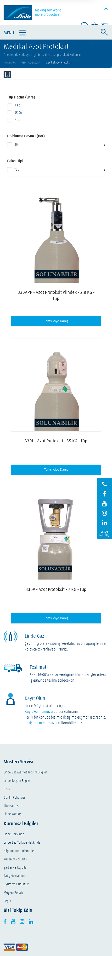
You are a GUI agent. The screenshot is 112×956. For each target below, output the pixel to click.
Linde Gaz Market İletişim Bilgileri (26, 772)
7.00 (56, 120)
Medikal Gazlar (30, 62)
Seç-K (7, 901)
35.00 (56, 112)
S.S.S (7, 789)
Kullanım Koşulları (15, 859)
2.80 (56, 106)
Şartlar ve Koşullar (16, 867)
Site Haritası (11, 806)
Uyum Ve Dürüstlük (16, 884)
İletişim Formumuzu (41, 722)
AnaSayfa (10, 62)
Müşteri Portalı (13, 893)
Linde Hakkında (14, 834)
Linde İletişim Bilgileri (18, 781)
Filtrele (7, 74)
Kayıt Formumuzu (39, 711)
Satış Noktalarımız (16, 876)
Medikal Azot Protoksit (58, 62)
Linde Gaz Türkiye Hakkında (22, 843)
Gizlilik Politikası (14, 797)
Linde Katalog (13, 814)
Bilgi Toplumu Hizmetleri (19, 851)
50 (56, 144)
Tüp (56, 169)
